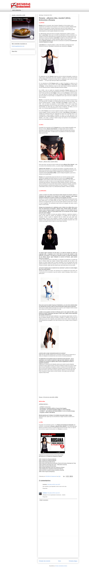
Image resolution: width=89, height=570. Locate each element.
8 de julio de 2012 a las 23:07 (53, 484)
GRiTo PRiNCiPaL (16, 10)
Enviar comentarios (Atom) (61, 565)
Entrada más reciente (44, 561)
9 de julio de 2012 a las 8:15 (53, 492)
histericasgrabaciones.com (18, 46)
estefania (45, 492)
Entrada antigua (73, 561)
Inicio (59, 561)
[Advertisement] (58, 546)
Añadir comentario (44, 500)
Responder (45, 488)
